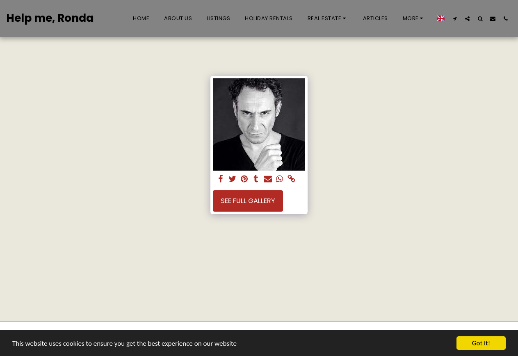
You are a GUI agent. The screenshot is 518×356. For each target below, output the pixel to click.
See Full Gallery (248, 200)
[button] (328, 18)
